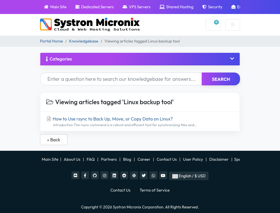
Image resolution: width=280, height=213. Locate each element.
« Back (53, 139)
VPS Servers (136, 6)
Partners (109, 159)
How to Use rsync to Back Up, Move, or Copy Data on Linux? (140, 122)
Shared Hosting (176, 6)
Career (144, 159)
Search (221, 79)
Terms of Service (155, 190)
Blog (127, 159)
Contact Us (167, 159)
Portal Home (51, 41)
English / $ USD (189, 175)
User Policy (193, 159)
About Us (72, 159)
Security (212, 6)
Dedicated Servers (94, 6)
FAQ (91, 159)
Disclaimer (219, 159)
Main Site (55, 6)
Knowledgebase (83, 41)
